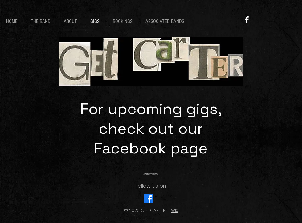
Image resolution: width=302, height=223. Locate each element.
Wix (174, 210)
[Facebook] (246, 19)
